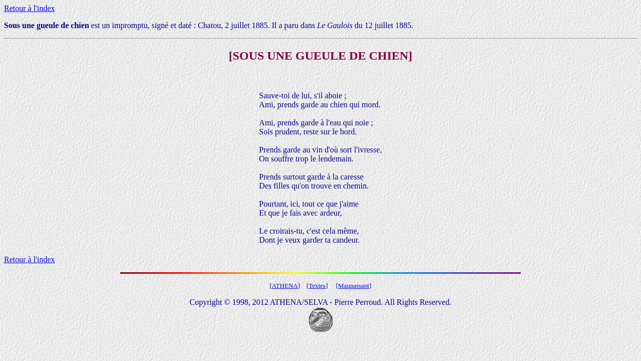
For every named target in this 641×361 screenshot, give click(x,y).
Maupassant (353, 285)
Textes (317, 285)
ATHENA (285, 285)
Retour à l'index (29, 8)
